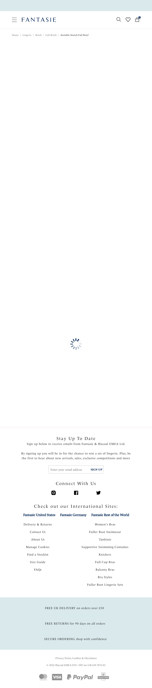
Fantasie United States (39, 515)
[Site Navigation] (14, 19)
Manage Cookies (37, 547)
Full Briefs (51, 35)
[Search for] (118, 19)
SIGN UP (96, 469)
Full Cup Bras (105, 562)
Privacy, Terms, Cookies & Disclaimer (76, 658)
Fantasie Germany (73, 515)
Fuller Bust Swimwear (105, 532)
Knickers (105, 554)
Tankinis (105, 539)
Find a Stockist (37, 554)
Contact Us (38, 532)
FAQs (38, 569)
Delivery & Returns (38, 524)
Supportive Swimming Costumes (105, 547)
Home (15, 35)
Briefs (38, 35)
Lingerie (27, 35)
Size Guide (38, 562)
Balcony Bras (105, 569)
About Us (38, 539)
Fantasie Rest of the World (110, 515)
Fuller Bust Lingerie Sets (105, 584)
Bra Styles (105, 577)
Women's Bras (105, 524)
